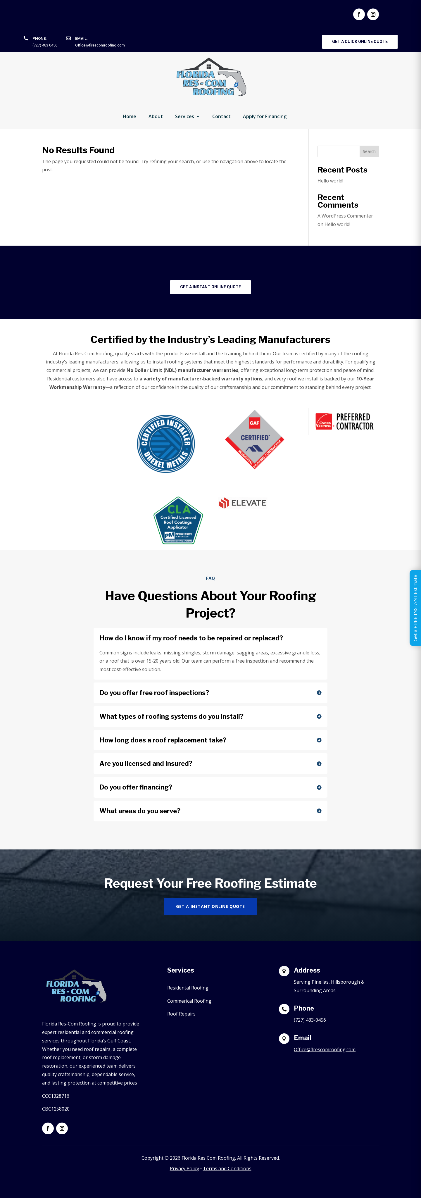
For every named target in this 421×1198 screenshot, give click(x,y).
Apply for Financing (265, 116)
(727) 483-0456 (310, 1020)
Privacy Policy (184, 1168)
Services (184, 116)
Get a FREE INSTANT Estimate (415, 608)
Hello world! (330, 180)
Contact (221, 116)
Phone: (39, 38)
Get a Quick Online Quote (360, 41)
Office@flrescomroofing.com (100, 45)
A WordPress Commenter (345, 216)
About (156, 116)
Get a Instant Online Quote (210, 287)
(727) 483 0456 (44, 45)
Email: (81, 38)
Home (129, 116)
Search (369, 151)
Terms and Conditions (227, 1168)
